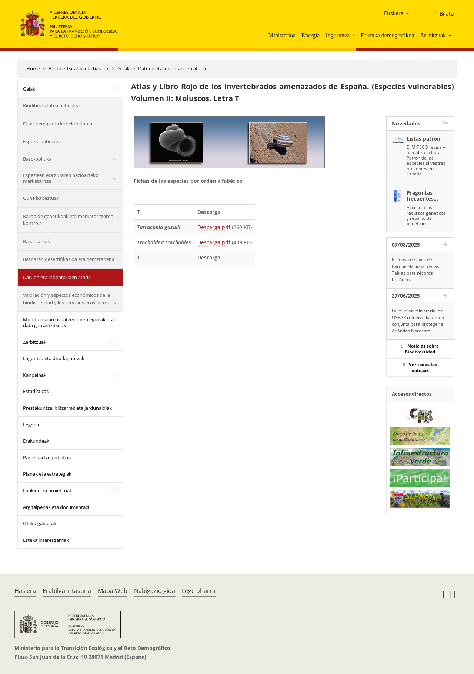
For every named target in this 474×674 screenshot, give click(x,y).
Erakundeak (36, 440)
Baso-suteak (36, 241)
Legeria (31, 424)
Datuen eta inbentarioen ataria (172, 68)
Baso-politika (37, 158)
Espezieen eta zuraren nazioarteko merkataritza (61, 178)
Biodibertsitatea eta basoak (79, 68)
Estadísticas (36, 391)
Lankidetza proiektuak (47, 490)
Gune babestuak (41, 198)
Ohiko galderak (39, 523)
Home (33, 68)
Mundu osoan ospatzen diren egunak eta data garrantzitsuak (68, 322)
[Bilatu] (441, 13)
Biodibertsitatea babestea (51, 105)
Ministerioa (282, 35)
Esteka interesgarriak (46, 540)
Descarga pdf (213, 227)
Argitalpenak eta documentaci (56, 507)
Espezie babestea (42, 141)
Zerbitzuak (433, 35)
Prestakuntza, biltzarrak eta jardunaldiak (67, 408)
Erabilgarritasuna (67, 591)
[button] (354, 35)
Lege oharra (199, 591)
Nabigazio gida (154, 591)
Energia (310, 35)
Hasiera (25, 591)
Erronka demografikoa (387, 35)
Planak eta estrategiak (47, 473)
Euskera (394, 13)
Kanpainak (34, 375)
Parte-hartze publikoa (47, 457)
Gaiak (123, 68)
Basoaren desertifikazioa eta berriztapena (68, 259)
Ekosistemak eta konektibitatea (57, 123)
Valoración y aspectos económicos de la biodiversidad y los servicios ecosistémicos (69, 299)
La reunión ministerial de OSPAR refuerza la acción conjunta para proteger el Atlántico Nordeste (418, 321)
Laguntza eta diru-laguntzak (53, 358)
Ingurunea (338, 35)
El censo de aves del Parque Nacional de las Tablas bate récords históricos (415, 269)
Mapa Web (112, 591)
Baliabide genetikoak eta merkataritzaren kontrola (68, 220)
